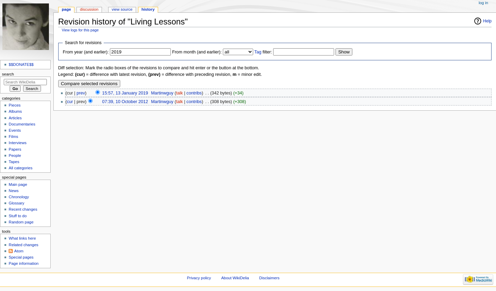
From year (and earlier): (85, 52)
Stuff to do (18, 216)
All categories (20, 168)
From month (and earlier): (197, 52)
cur (70, 101)
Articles (15, 118)
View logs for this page (80, 30)
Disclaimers (269, 278)
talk (179, 93)
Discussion (89, 9)
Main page (18, 184)
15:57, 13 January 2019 (125, 93)
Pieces (14, 105)
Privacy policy (199, 278)
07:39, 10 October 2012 (125, 101)
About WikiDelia (235, 278)
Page (66, 9)
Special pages (21, 257)
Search (8, 74)
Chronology (19, 197)
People (15, 155)
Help (487, 21)
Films (13, 136)
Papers (15, 149)
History (148, 9)
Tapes (14, 162)
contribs (194, 93)
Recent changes (23, 209)
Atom (18, 251)
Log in (483, 3)
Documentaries (22, 124)
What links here (22, 238)
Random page (21, 222)
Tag (257, 52)
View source (122, 9)
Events (15, 130)
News (14, 191)
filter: (263, 52)
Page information (24, 263)
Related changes (23, 245)
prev (80, 93)
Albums (15, 111)
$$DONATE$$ (21, 64)
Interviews (18, 143)
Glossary (16, 203)
